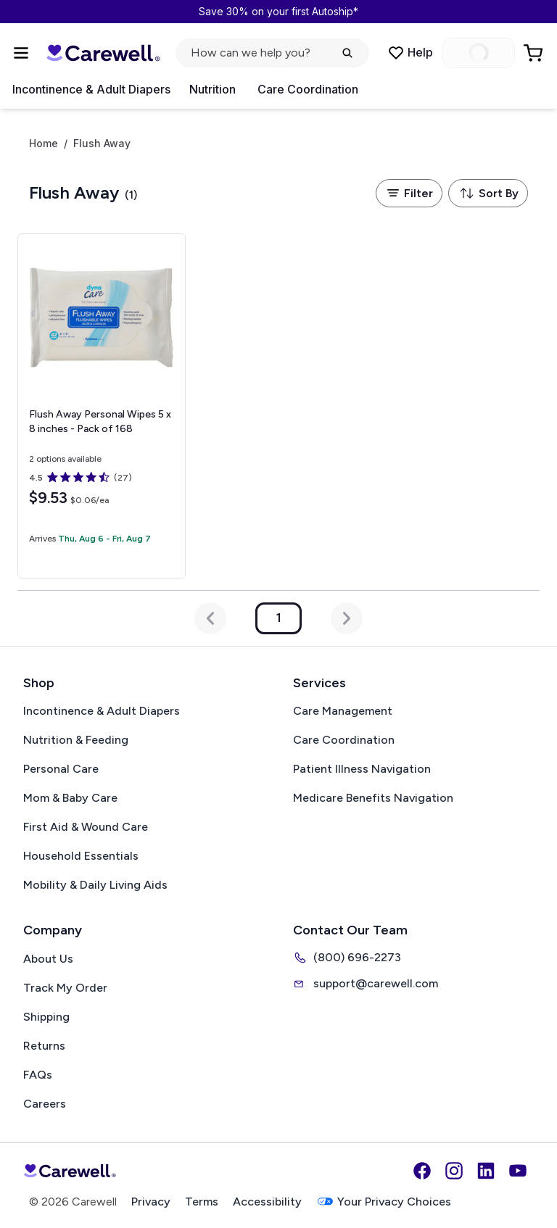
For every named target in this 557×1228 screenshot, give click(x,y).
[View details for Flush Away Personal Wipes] (101, 406)
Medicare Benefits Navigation (373, 798)
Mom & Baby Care (70, 798)
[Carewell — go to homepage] (103, 53)
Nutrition (212, 89)
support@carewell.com (365, 983)
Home (43, 143)
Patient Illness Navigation (362, 769)
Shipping (46, 1017)
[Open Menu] (21, 53)
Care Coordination (307, 89)
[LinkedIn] (486, 1171)
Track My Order (65, 988)
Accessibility (267, 1201)
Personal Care (61, 769)
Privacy (150, 1201)
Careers (44, 1104)
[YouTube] (518, 1171)
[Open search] (272, 52)
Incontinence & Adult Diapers (91, 89)
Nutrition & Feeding (75, 740)
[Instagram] (454, 1171)
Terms (201, 1201)
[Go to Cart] (534, 53)
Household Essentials (81, 856)
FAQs (37, 1075)
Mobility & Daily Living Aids (95, 885)
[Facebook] (422, 1171)
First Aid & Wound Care (85, 827)
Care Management (342, 711)
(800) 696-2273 (347, 957)
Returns (44, 1046)
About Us (48, 959)
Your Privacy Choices (383, 1201)
